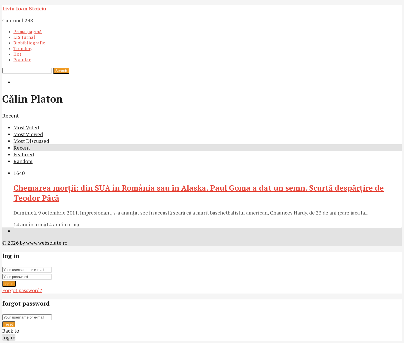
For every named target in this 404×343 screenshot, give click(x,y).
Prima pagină (27, 31)
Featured (23, 154)
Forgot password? (22, 290)
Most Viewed (28, 134)
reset (8, 324)
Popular (22, 59)
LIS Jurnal (24, 37)
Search (61, 71)
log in (8, 284)
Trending (23, 48)
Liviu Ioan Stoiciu (24, 8)
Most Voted (26, 127)
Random (23, 161)
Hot (17, 54)
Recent (21, 147)
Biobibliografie (29, 43)
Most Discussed (31, 140)
